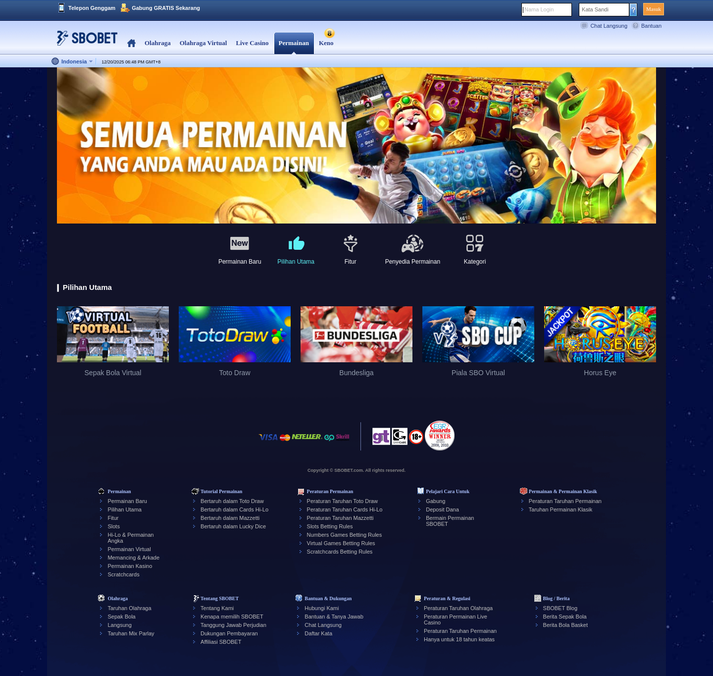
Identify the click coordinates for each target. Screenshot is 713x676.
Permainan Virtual (129, 549)
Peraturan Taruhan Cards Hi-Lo (345, 509)
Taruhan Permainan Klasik (560, 509)
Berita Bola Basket (565, 625)
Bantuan (651, 26)
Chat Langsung (608, 26)
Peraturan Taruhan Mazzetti (340, 518)
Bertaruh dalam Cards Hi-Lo (234, 509)
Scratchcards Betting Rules (340, 552)
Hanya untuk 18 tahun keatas (459, 639)
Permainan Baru (127, 501)
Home (131, 43)
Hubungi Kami (322, 608)
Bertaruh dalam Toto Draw (232, 501)
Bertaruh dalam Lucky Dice (233, 526)
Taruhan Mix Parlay (130, 633)
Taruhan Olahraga (129, 608)
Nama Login (539, 9)
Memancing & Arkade (133, 558)
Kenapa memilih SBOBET (232, 617)
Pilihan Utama (124, 509)
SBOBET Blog (560, 608)
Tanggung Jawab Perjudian (233, 625)
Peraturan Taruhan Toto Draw (342, 501)
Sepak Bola (121, 617)
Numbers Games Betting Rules (344, 535)
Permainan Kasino (129, 566)
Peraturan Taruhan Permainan (565, 501)
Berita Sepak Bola (565, 617)
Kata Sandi (595, 9)
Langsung (119, 625)
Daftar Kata (318, 633)
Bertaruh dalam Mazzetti (230, 518)
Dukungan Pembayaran (229, 633)
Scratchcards (123, 574)
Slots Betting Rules (330, 526)
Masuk (653, 9)
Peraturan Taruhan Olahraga (458, 608)
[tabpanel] (356, 146)
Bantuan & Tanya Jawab (334, 617)
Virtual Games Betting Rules (341, 543)
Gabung (435, 501)
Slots (113, 526)
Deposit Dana (442, 509)
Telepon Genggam (91, 8)
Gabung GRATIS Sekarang (166, 8)
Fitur (112, 518)
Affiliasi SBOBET (221, 642)
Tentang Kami (217, 608)
